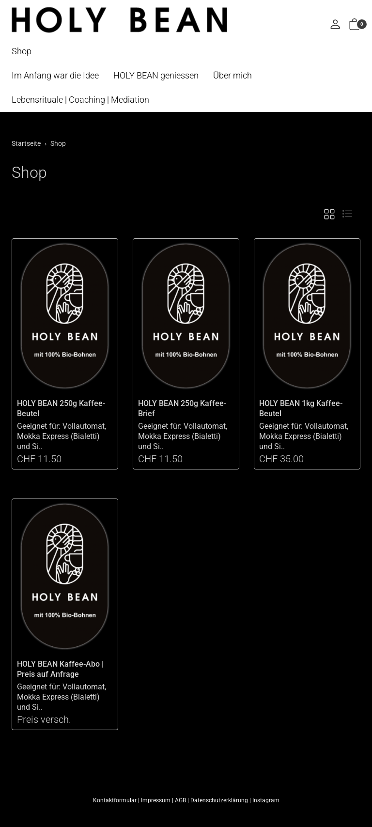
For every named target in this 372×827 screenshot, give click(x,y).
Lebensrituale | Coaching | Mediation (80, 99)
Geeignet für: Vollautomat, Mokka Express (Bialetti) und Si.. (61, 436)
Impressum (155, 800)
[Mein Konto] (335, 25)
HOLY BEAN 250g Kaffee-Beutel (61, 408)
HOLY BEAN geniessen (156, 75)
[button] (354, 24)
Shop (21, 51)
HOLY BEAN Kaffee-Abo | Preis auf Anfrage (60, 669)
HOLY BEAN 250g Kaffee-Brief (182, 408)
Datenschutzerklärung (219, 800)
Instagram (265, 800)
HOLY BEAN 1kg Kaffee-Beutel (300, 408)
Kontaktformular (115, 800)
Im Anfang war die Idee (55, 75)
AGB (180, 800)
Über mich (232, 75)
